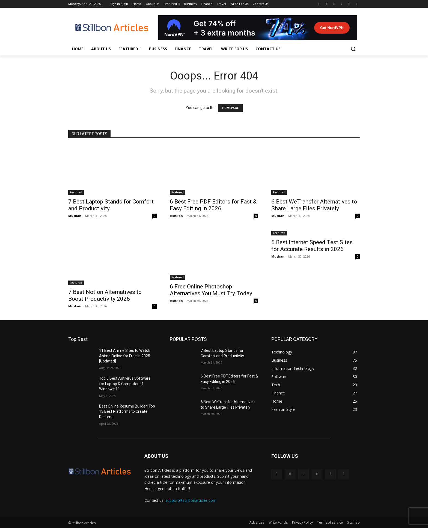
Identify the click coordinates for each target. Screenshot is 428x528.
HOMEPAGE (230, 108)
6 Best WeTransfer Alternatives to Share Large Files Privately (314, 205)
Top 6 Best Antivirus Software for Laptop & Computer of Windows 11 (125, 383)
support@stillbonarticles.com (190, 500)
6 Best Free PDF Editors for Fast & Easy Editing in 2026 (213, 205)
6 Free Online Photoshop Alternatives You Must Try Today (211, 290)
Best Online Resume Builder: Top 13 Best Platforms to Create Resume (127, 411)
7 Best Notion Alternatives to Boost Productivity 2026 (105, 295)
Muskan (74, 216)
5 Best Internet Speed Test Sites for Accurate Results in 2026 (312, 245)
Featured (76, 192)
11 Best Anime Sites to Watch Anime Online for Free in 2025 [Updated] (124, 355)
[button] (353, 48)
